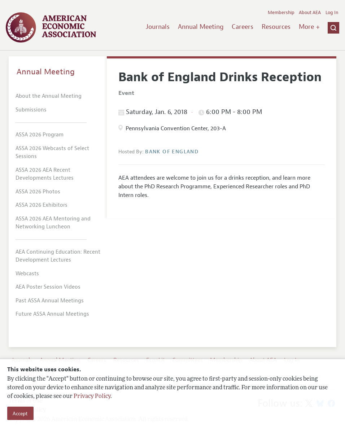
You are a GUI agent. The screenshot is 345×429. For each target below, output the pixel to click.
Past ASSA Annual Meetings (50, 300)
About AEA (310, 13)
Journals (158, 27)
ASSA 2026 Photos (38, 191)
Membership (281, 13)
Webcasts (27, 273)
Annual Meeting (201, 27)
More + (309, 27)
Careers (242, 27)
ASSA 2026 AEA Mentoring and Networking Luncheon (53, 223)
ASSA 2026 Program (40, 134)
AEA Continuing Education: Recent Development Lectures (58, 256)
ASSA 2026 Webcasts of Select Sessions (52, 152)
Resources (276, 27)
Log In (332, 13)
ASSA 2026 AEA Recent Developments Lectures (45, 174)
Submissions (31, 109)
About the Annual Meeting (49, 96)
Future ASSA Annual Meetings (52, 314)
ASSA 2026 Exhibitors (41, 205)
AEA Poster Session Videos (48, 287)
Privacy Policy (92, 396)
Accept (20, 413)
